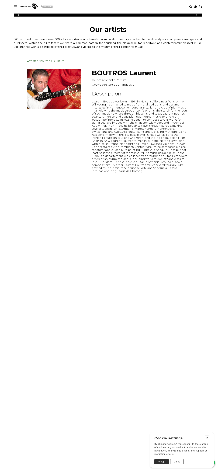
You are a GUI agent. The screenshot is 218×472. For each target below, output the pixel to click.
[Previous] (19, 15)
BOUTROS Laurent (52, 61)
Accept (162, 461)
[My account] (195, 6)
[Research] (190, 6)
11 (128, 80)
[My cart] (200, 6)
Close (177, 461)
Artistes (32, 61)
